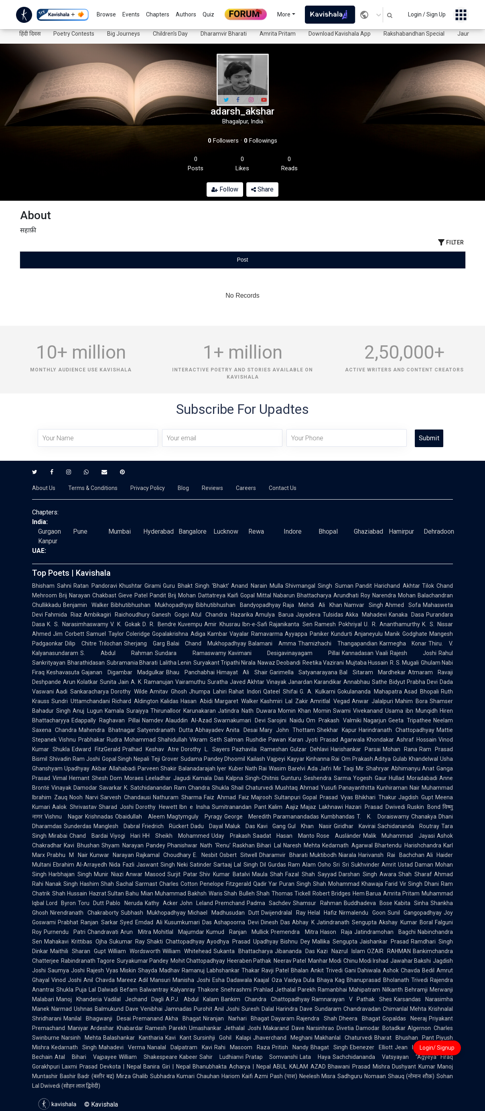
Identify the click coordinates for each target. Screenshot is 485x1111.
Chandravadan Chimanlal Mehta (384, 1009)
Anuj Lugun (87, 711)
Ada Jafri (319, 768)
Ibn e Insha (194, 807)
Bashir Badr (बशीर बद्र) (87, 1076)
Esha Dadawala (232, 980)
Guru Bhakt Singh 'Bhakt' (196, 586)
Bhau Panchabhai (190, 672)
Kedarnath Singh (74, 1047)
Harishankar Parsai (356, 749)
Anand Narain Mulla (257, 586)
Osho (324, 864)
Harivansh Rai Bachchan (391, 855)
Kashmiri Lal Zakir (284, 701)
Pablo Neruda (124, 903)
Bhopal (328, 531)
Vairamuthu (190, 682)
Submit (429, 438)
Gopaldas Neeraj (404, 1018)
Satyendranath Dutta (165, 730)
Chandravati (102, 932)
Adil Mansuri (154, 980)
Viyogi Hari (125, 836)
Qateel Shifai (280, 691)
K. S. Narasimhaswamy (77, 624)
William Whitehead (186, 951)
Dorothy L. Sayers (205, 749)
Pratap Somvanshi (272, 1057)
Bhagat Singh (329, 1047)
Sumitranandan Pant (239, 807)
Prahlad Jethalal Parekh (285, 989)
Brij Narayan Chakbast (87, 595)
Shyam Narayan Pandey (133, 845)
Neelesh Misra (317, 1076)
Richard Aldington (135, 701)
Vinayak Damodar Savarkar (86, 787)
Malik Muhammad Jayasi (399, 836)
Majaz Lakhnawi (321, 807)
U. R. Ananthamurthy (392, 624)
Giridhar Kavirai (354, 826)
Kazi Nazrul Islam (341, 951)
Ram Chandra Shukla (201, 787)
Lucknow (225, 531)
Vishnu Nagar (64, 816)
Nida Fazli (121, 864)
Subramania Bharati (132, 662)
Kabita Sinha (411, 903)
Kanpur (47, 541)
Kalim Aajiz (283, 807)
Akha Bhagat (183, 1018)
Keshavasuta (63, 672)
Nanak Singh (61, 884)
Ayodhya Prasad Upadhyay (242, 941)
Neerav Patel (290, 961)
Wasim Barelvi (287, 768)
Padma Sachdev (269, 903)
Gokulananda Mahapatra (369, 691)
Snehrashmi (236, 989)
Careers (246, 488)
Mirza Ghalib (132, 1076)
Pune (80, 531)
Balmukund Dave (116, 1009)
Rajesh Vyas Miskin (111, 970)
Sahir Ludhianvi (221, 1057)
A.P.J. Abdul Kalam (192, 999)
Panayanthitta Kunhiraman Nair (379, 787)
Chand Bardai (88, 836)
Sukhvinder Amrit (373, 864)
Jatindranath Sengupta (347, 922)
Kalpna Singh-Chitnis (252, 778)
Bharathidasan (86, 662)
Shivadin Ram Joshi (74, 759)
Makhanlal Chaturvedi (343, 1037)
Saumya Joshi (66, 970)
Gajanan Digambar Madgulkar (122, 672)
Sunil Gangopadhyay (415, 912)
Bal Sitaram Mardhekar (372, 672)
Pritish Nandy (290, 1047)
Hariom (230, 1076)
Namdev (152, 720)
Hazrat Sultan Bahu (114, 893)
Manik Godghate (406, 634)
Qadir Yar (265, 884)
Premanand (148, 1018)
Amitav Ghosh (168, 691)
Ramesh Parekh (166, 1028)
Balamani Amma (272, 643)
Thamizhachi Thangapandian (337, 643)
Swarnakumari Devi (239, 720)
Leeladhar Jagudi (168, 778)
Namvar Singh (363, 605)
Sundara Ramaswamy (190, 653)
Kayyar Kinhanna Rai (313, 759)
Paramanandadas (296, 816)
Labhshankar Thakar (233, 970)
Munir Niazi (109, 874)
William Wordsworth (134, 951)
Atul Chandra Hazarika (222, 614)
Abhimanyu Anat (412, 768)
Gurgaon (49, 531)
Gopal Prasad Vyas (327, 797)
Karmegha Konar (403, 643)
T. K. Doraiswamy (383, 816)
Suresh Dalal (257, 1009)
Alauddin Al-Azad (188, 720)
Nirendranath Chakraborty (84, 912)
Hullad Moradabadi (413, 778)
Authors (186, 14)
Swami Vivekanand (358, 711)
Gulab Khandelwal (415, 759)
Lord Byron (61, 903)
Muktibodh (323, 855)
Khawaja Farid (379, 884)
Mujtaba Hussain (367, 662)
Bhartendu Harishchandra (408, 845)
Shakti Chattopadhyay (176, 941)
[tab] (94, 259)
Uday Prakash (231, 836)
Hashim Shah (97, 884)
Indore (293, 531)
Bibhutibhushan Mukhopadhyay (152, 605)
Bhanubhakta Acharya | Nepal (232, 1066)
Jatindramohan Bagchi (385, 932)
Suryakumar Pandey (142, 961)
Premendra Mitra (294, 932)
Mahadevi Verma (122, 1047)
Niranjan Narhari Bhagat (236, 1018)
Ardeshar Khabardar (116, 1028)
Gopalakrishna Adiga (178, 634)
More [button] (283, 14)
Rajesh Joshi (413, 653)
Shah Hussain (69, 893)
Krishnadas (99, 816)
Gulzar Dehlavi (309, 749)
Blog (183, 488)
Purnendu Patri (64, 932)
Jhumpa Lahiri (208, 691)
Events (131, 14)
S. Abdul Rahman (116, 653)
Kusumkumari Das (188, 922)
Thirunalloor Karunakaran (183, 711)
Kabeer (188, 1057)
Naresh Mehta (302, 845)
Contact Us (282, 488)
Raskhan (244, 845)
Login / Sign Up (427, 14)
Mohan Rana (400, 749)
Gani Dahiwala (363, 970)
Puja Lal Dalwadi (96, 989)
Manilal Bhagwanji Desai (97, 1018)
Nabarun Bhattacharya (302, 595)
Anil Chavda (98, 980)
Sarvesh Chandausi (125, 797)
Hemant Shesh (88, 778)
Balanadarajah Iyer (202, 768)
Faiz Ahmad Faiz (226, 797)
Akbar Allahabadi (113, 768)
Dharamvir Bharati (224, 33)
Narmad (61, 1009)
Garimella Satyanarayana (304, 672)
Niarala (347, 855)
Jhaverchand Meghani (283, 1037)
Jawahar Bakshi (410, 961)
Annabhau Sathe (365, 682)
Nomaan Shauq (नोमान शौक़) (399, 1076)
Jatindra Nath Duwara (247, 711)
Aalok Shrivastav (74, 807)
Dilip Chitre (81, 643)
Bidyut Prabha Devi (413, 682)
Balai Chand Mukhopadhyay (207, 643)
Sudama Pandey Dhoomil (213, 759)
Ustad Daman (415, 864)
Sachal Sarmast (136, 884)
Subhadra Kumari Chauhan (184, 1076)
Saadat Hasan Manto (284, 836)
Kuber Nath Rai (248, 768)
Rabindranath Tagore (88, 961)
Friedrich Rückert (165, 826)
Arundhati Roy (351, 595)
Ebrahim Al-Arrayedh (80, 864)
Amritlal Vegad (329, 701)
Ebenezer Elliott (371, 1047)
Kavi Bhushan (81, 845)
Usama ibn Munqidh (411, 711)
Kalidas (169, 701)
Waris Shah (223, 893)
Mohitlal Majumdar (178, 932)
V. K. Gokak (125, 624)
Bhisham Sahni (51, 586)
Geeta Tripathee (409, 720)
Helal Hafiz (322, 912)
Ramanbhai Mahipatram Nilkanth (360, 989)
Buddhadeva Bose (368, 903)
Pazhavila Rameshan (260, 749)
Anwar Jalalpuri (372, 701)
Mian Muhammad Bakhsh (173, 893)
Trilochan (110, 643)
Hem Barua (367, 893)
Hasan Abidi (196, 701)
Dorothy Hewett (156, 807)
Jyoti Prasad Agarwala (335, 739)
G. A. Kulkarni (318, 691)
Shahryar (377, 768)
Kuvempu (190, 624)
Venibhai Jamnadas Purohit (176, 1009)
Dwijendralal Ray (283, 912)
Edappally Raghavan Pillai (105, 720)
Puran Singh (295, 884)
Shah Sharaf (415, 874)
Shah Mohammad (336, 884)
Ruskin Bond (423, 807)
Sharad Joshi (116, 807)
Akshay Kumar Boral (406, 922)
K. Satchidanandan (148, 787)
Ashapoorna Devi (236, 922)
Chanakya (423, 816)
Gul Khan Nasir (310, 826)
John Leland (196, 903)
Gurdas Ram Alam (292, 864)
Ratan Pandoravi (95, 586)
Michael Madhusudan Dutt (223, 912)
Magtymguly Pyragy (194, 816)
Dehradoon (439, 531)
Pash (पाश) (283, 1076)
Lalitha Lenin (175, 662)
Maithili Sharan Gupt (78, 951)
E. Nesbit (205, 855)
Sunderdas (77, 826)
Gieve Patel (133, 595)
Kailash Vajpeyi (266, 759)
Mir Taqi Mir (348, 768)
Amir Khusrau (222, 624)
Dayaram (282, 1018)
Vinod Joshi (66, 980)
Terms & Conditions (93, 488)
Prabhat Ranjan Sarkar (88, 922)
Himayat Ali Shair (242, 672)
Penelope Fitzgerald (225, 884)
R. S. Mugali (404, 662)
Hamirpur (401, 531)
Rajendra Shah (316, 1018)
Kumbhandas (338, 816)
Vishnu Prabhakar (82, 739)
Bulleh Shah (254, 893)
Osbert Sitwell (238, 855)
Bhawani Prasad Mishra (359, 1066)
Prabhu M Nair (67, 855)
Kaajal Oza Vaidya (277, 980)
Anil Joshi (226, 1009)
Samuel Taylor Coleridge (118, 634)
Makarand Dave (283, 1028)
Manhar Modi (324, 961)
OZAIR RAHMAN (389, 951)
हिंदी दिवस (30, 33)
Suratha (217, 682)
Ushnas (83, 1009)
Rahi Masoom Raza (242, 1047)
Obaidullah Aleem (140, 816)
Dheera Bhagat (359, 1018)
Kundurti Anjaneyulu (357, 634)
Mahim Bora (411, 701)
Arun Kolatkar (80, 682)
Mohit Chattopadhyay (197, 961)
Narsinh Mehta (81, 1037)
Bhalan (299, 970)
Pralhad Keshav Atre (150, 749)
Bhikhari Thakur (375, 797)
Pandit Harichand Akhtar (387, 586)
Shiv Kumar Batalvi (224, 874)
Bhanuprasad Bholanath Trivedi (387, 980)
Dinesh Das (275, 922)
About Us (43, 488)
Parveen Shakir (157, 768)
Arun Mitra (135, 932)
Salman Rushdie (245, 739)
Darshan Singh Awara (368, 874)
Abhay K (303, 922)
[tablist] (242, 259)
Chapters (157, 14)
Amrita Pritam (278, 33)
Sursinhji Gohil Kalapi (222, 1037)
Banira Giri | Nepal (167, 1066)
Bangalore (193, 531)
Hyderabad (158, 531)
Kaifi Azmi (255, 1076)
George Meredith (248, 816)
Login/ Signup (437, 1047)
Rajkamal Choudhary (163, 855)
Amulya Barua (274, 614)
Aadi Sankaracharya (82, 691)
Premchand (230, 903)
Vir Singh (411, 884)
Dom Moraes (127, 778)
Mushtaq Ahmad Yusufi (306, 787)
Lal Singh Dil (250, 864)
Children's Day (170, 33)
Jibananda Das (295, 951)
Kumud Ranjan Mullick (237, 932)
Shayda (147, 970)
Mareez (126, 980)
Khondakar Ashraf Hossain (401, 739)
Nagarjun (374, 720)
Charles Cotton (178, 884)
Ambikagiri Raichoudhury (117, 614)
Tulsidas (333, 614)
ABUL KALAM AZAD (299, 1066)
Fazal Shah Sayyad (311, 874)
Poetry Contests (73, 33)
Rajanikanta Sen (290, 624)
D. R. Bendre (159, 624)
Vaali (381, 653)
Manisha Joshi (191, 980)
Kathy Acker (161, 903)
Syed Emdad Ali (141, 922)
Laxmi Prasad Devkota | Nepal (101, 1066)
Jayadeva (308, 614)
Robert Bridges (332, 893)
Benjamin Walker (86, 605)
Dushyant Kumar (413, 1066)
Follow (224, 189)
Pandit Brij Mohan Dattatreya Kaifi (194, 595)
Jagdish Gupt (415, 797)
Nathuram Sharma (177, 797)
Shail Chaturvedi (252, 787)
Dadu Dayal (207, 826)
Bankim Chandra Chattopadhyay (265, 999)
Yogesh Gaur (370, 778)
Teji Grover (165, 759)
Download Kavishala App (339, 33)
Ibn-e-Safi (254, 624)
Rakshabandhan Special (414, 33)
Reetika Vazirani (323, 662)
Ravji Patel (275, 970)
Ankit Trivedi (326, 970)
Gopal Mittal (255, 595)
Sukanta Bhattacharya (243, 951)
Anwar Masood (146, 874)
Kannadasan (357, 653)
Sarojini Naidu (286, 720)
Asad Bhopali (421, 691)
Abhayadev (209, 730)
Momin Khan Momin (304, 711)
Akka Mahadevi (366, 614)
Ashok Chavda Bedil (408, 970)
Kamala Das (208, 778)
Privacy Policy (147, 488)
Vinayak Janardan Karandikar (303, 682)
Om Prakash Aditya (366, 759)
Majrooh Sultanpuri (276, 797)
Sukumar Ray (127, 941)
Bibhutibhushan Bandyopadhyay (238, 605)
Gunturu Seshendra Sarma (316, 778)
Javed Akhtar (247, 682)
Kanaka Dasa (406, 614)
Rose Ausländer (339, 836)
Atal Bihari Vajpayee (86, 1057)
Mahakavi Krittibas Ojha (75, 941)
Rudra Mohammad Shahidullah (147, 739)
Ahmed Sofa (403, 605)
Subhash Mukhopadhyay (153, 912)
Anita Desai (241, 730)
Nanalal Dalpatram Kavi (179, 1047)
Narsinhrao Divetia (330, 1028)
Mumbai (119, 531)
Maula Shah (268, 874)
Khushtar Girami (140, 586)
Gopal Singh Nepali (126, 759)
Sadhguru (349, 1076)
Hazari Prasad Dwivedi (375, 807)
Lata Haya (315, 1057)
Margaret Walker (236, 701)
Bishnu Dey (295, 941)
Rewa (256, 531)
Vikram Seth (205, 739)
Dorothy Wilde (129, 691)
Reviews (212, 488)
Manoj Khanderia (79, 999)
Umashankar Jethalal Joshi (225, 1028)
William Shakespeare (148, 1057)
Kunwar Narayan (112, 855)
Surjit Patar (182, 874)
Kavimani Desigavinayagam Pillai (284, 653)
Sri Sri (341, 864)
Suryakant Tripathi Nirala (224, 662)
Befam (129, 989)
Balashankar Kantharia (133, 1037)
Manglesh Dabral (116, 826)
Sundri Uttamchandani (80, 701)
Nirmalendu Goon (362, 912)
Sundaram (328, 1009)
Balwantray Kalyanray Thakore (179, 989)
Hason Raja (336, 932)
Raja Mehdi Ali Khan (312, 605)
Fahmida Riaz (63, 614)
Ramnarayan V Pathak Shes (352, 999)
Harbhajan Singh (70, 874)
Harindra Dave (294, 1009)
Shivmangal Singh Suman (319, 586)
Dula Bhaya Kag (324, 980)
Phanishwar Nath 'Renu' (199, 845)
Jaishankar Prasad (383, 941)
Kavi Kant (178, 1037)
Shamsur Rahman (317, 903)
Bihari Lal (269, 845)
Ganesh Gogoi (170, 614)
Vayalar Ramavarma (256, 634)
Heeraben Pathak (249, 961)
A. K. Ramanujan (152, 682)
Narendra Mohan (394, 595)
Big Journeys (123, 33)
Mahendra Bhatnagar (107, 730)
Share (262, 189)
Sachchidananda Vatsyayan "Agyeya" (385, 1057)
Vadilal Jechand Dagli (134, 999)
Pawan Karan (285, 739)
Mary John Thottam (287, 730)
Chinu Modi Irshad (365, 961)
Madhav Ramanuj (182, 970)
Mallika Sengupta (334, 941)
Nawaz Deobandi (279, 662)
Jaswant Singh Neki (162, 864)
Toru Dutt (91, 903)
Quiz (208, 14)
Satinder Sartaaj (211, 864)
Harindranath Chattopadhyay (396, 730)
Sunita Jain (114, 682)
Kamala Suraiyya (126, 711)
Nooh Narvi (83, 797)
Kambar (217, 634)
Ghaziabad (368, 531)
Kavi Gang (271, 826)
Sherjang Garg (144, 643)
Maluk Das (240, 826)
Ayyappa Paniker (307, 634)
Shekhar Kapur (337, 730)
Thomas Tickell (291, 893)
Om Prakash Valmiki (333, 720)
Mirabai (58, 836)
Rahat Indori (245, 691)
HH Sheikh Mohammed (175, 836)
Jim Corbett (68, 634)
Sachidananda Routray (408, 826)
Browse (106, 14)
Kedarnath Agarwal (347, 845)
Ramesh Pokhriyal (338, 624)
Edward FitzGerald (96, 749)
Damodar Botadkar (381, 1028)
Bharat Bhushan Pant (404, 1037)
